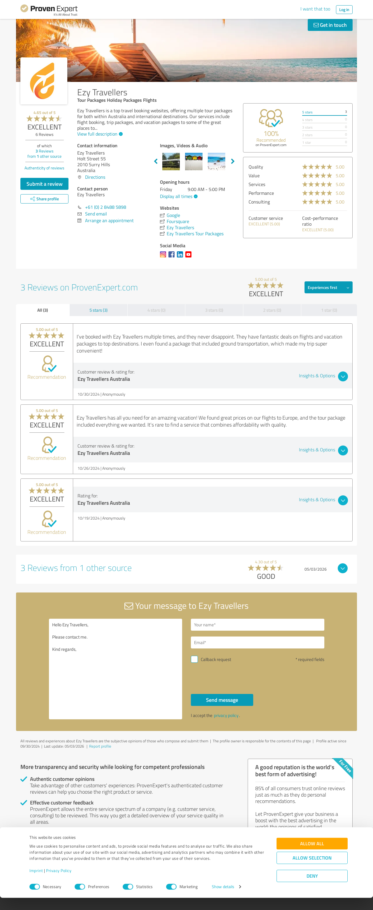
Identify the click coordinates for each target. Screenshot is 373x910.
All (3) (42, 310)
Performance (261, 193)
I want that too (315, 9)
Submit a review (45, 183)
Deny (312, 888)
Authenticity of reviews (44, 168)
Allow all (312, 856)
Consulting (259, 202)
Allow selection (312, 870)
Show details (223, 899)
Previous (156, 161)
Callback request (216, 659)
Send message (222, 700)
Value (254, 175)
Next (233, 161)
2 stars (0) (272, 310)
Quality (256, 167)
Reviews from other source (44, 153)
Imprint (36, 883)
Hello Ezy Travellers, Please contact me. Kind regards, (115, 669)
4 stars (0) (156, 310)
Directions (95, 177)
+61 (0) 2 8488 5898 (105, 207)
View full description (99, 134)
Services (257, 184)
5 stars (307, 112)
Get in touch (330, 25)
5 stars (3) (98, 310)
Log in (344, 9)
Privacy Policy (58, 883)
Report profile (100, 746)
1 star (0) (329, 310)
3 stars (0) (214, 310)
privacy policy (226, 715)
